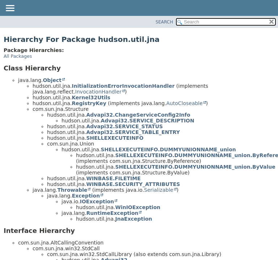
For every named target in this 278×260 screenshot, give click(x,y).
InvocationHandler (98, 92)
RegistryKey (89, 103)
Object (52, 80)
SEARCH (164, 22)
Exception (86, 196)
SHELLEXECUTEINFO (114, 138)
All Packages (18, 56)
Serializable (158, 190)
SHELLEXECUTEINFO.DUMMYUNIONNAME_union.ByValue (195, 167)
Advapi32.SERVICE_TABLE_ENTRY (133, 132)
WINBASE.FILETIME (113, 178)
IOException (97, 201)
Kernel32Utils (91, 97)
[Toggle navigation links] (10, 9)
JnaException (133, 219)
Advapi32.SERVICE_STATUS (124, 126)
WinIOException (137, 207)
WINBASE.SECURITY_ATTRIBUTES (133, 184)
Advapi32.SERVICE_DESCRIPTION (147, 121)
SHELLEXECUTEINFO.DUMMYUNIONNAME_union (168, 149)
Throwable (72, 190)
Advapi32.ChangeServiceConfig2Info (138, 115)
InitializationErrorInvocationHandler (123, 86)
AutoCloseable (184, 103)
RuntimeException (112, 213)
